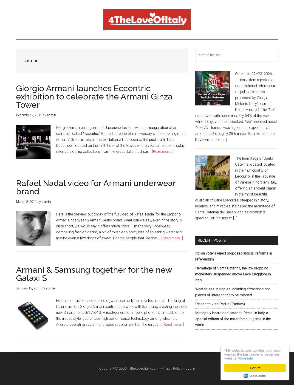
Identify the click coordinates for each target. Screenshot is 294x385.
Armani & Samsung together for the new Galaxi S (94, 274)
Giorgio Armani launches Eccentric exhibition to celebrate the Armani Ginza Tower (94, 96)
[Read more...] (162, 151)
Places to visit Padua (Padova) (220, 304)
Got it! (255, 367)
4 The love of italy (147, 19)
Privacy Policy (172, 368)
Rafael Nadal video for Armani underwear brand (96, 187)
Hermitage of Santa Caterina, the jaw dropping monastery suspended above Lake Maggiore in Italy (233, 274)
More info (245, 358)
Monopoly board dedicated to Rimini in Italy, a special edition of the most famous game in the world (233, 319)
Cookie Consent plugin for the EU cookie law (255, 375)
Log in (190, 368)
